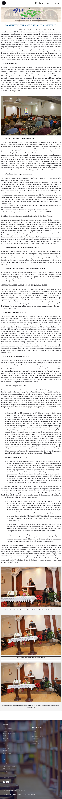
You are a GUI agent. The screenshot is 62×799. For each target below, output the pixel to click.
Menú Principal (37, 727)
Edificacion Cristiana (47, 3)
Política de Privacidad (16, 794)
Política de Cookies (29, 794)
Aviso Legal (6, 794)
